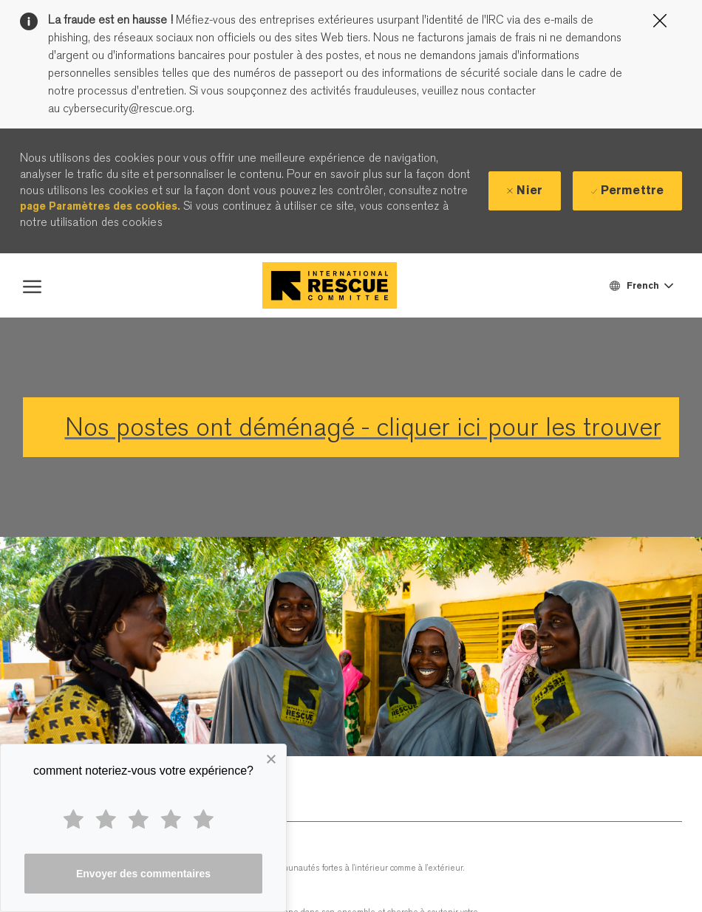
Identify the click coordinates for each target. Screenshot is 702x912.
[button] (641, 285)
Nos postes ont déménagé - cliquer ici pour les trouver (363, 427)
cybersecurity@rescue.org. (127, 108)
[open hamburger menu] (32, 285)
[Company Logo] (329, 285)
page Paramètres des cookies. (100, 206)
